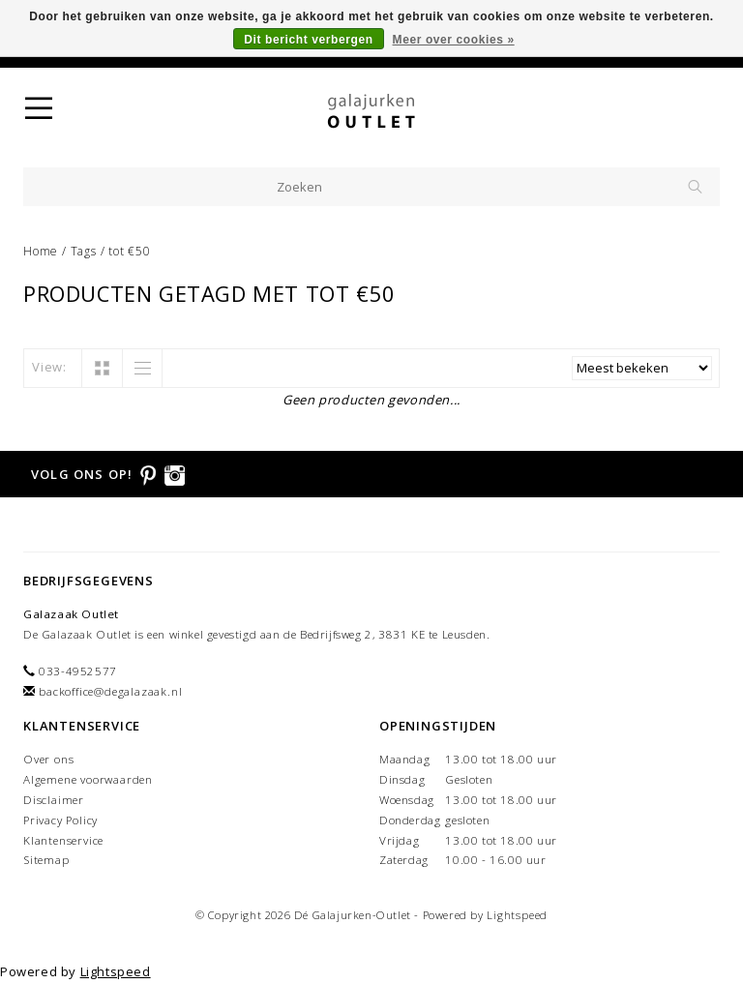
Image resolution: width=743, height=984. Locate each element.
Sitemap (46, 859)
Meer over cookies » (454, 39)
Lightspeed (517, 915)
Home (40, 251)
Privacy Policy (60, 820)
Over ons (48, 759)
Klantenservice (63, 840)
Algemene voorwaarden (88, 779)
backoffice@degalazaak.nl (110, 691)
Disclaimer (53, 799)
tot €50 (129, 251)
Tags (84, 251)
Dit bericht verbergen (308, 39)
